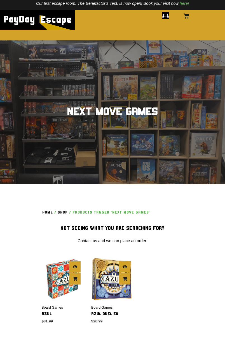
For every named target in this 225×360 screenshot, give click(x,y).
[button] (165, 16)
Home (47, 212)
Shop (63, 212)
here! (184, 3)
